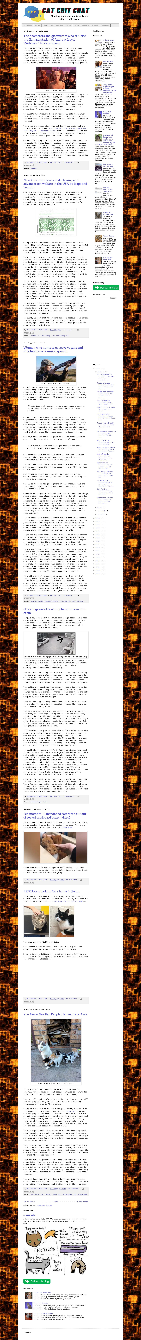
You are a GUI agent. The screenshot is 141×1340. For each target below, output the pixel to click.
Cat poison (108, 62)
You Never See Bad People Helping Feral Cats (55, 1014)
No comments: (69, 162)
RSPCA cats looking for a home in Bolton (51, 891)
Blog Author (59, 25)
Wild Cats (76, 25)
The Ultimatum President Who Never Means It (104, 402)
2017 (98, 544)
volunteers (82, 1194)
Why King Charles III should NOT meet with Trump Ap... (105, 474)
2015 (98, 551)
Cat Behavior (85, 25)
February (102, 511)
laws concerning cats (60, 336)
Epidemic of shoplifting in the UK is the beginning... (104, 466)
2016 (98, 548)
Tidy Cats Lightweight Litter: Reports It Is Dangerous (109, 88)
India (45, 802)
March (100, 508)
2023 (98, 525)
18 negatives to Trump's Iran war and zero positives (105, 377)
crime (33, 802)
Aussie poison (105, 25)
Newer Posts (29, 1202)
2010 (98, 567)
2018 (98, 541)
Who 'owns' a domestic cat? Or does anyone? (105, 442)
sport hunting (78, 601)
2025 (98, 518)
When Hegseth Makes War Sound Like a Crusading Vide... (106, 449)
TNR (25, 1136)
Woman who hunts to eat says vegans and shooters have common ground (53, 349)
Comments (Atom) (44, 1206)
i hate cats (29, 1215)
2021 (98, 531)
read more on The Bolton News (68, 901)
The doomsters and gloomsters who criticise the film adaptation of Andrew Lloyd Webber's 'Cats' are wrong (54, 39)
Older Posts (82, 1202)
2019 (98, 538)
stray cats (67, 1194)
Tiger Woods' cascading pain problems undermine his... (105, 483)
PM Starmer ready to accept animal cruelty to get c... (106, 434)
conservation (65, 601)
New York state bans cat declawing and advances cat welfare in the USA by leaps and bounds (55, 183)
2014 (98, 554)
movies (34, 168)
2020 (98, 534)
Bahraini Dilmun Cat (108, 214)
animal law (35, 336)
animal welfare (51, 601)
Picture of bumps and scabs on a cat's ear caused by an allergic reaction (105, 140)
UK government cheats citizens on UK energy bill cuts (106, 417)
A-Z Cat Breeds (27, 25)
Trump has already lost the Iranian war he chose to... (105, 426)
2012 (98, 561)
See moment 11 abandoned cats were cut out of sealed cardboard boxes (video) (54, 815)
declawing (46, 336)
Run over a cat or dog (108, 165)
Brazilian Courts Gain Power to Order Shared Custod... (105, 501)
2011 (98, 564)
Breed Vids (95, 25)
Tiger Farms (108, 236)
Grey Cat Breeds (41, 1303)
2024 (98, 521)
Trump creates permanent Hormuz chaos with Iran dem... (105, 386)
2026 (98, 369)
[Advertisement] (38, 980)
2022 (98, 528)
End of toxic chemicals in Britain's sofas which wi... (105, 457)
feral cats (71, 1111)
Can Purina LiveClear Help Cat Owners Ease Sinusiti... (105, 492)
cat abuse (35, 1194)
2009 (98, 570)
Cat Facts (37, 25)
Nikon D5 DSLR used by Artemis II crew (106, 409)
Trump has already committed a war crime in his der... (105, 395)
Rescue (45, 25)
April (100, 372)
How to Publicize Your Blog (107, 189)
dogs (39, 802)
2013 (98, 557)
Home (56, 1202)
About (51, 25)
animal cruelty (37, 601)
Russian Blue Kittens (43, 1314)
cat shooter (46, 1194)
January (101, 514)
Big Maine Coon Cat (42, 1293)
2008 (98, 574)
